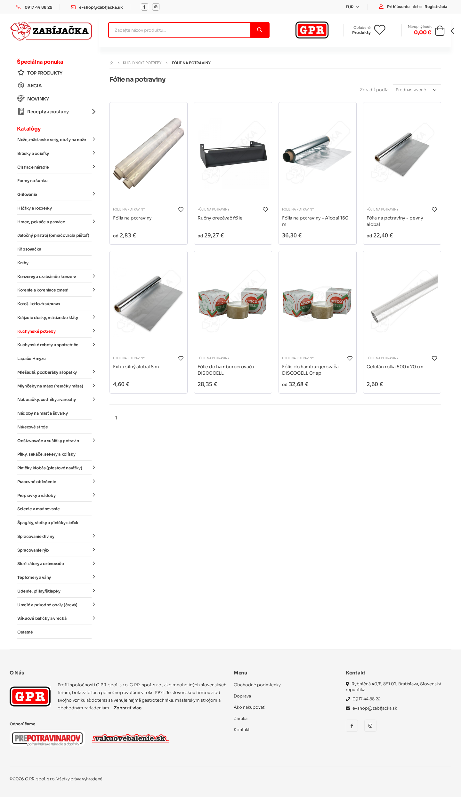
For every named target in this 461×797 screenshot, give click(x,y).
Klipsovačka (29, 249)
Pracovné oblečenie (54, 481)
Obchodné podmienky (257, 685)
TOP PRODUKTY (39, 72)
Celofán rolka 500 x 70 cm (395, 367)
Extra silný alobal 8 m (136, 367)
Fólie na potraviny (129, 209)
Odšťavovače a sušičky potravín (54, 440)
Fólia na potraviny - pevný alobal (395, 221)
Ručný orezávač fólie (220, 218)
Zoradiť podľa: (374, 89)
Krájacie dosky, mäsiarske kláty (54, 317)
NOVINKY (33, 98)
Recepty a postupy (54, 111)
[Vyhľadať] (259, 30)
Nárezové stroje (32, 427)
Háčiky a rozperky (34, 208)
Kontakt (242, 729)
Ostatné (25, 632)
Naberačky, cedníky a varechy (54, 399)
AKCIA (29, 85)
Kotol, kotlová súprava (38, 304)
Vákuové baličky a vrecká (54, 618)
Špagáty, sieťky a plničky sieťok (47, 522)
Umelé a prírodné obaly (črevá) (54, 604)
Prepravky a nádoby (54, 495)
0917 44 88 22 (39, 7)
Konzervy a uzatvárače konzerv (54, 276)
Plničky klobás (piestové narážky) (54, 468)
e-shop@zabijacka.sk (101, 7)
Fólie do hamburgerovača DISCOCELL (226, 370)
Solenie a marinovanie (38, 509)
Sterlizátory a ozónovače (54, 563)
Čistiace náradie (54, 167)
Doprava (242, 696)
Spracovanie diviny (54, 536)
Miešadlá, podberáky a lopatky (54, 372)
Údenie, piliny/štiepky (54, 591)
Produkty (361, 32)
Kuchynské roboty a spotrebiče (54, 344)
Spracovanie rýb (54, 550)
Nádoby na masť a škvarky (42, 413)
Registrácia (436, 6)
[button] (439, 32)
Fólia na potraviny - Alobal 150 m (315, 221)
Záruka (240, 718)
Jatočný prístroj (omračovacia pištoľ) (53, 235)
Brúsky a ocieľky (54, 153)
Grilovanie (54, 194)
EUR (350, 6)
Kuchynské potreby (54, 331)
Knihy (22, 263)
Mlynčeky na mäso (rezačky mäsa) (54, 385)
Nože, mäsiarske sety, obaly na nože (54, 139)
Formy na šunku (32, 180)
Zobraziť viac (128, 708)
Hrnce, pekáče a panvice (54, 221)
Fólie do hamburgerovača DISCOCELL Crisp (310, 370)
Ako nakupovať (249, 707)
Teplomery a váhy (54, 577)
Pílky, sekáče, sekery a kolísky (46, 454)
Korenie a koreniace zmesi (54, 290)
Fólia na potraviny (132, 218)
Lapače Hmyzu (31, 358)
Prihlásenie (398, 6)
